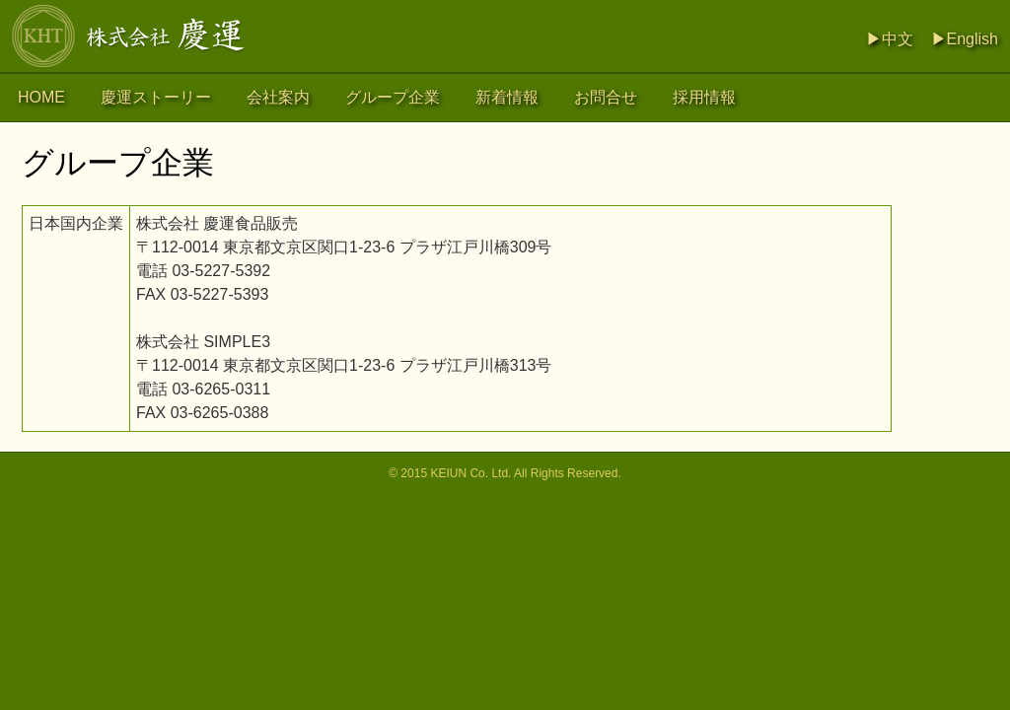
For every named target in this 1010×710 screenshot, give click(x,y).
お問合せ (605, 97)
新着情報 (507, 97)
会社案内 (278, 97)
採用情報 (704, 97)
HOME (41, 97)
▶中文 (889, 39)
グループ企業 (392, 97)
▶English (964, 39)
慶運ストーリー (156, 97)
